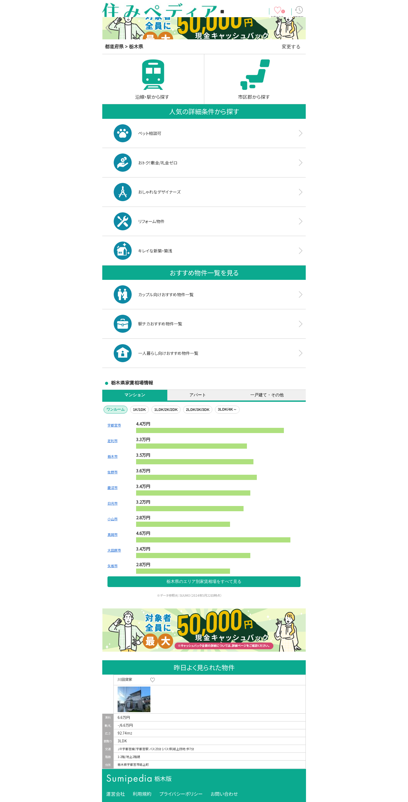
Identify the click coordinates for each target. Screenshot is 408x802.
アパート (197, 395)
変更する (291, 46)
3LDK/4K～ (227, 409)
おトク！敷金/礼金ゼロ (145, 162)
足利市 (112, 440)
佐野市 (112, 472)
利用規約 (142, 793)
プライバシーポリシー (181, 793)
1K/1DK (139, 410)
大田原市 (114, 550)
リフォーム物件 (139, 221)
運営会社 (115, 793)
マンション (134, 395)
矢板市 (112, 565)
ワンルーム (115, 409)
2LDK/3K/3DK (197, 410)
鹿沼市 (112, 487)
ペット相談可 (137, 133)
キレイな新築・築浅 (143, 251)
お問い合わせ (224, 793)
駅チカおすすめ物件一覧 (148, 324)
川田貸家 (125, 679)
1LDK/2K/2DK (166, 410)
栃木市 (112, 456)
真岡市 (112, 534)
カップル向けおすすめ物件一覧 (154, 294)
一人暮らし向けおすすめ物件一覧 (156, 353)
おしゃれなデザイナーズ (147, 192)
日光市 (112, 503)
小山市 (112, 518)
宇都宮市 (114, 425)
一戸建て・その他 (267, 395)
